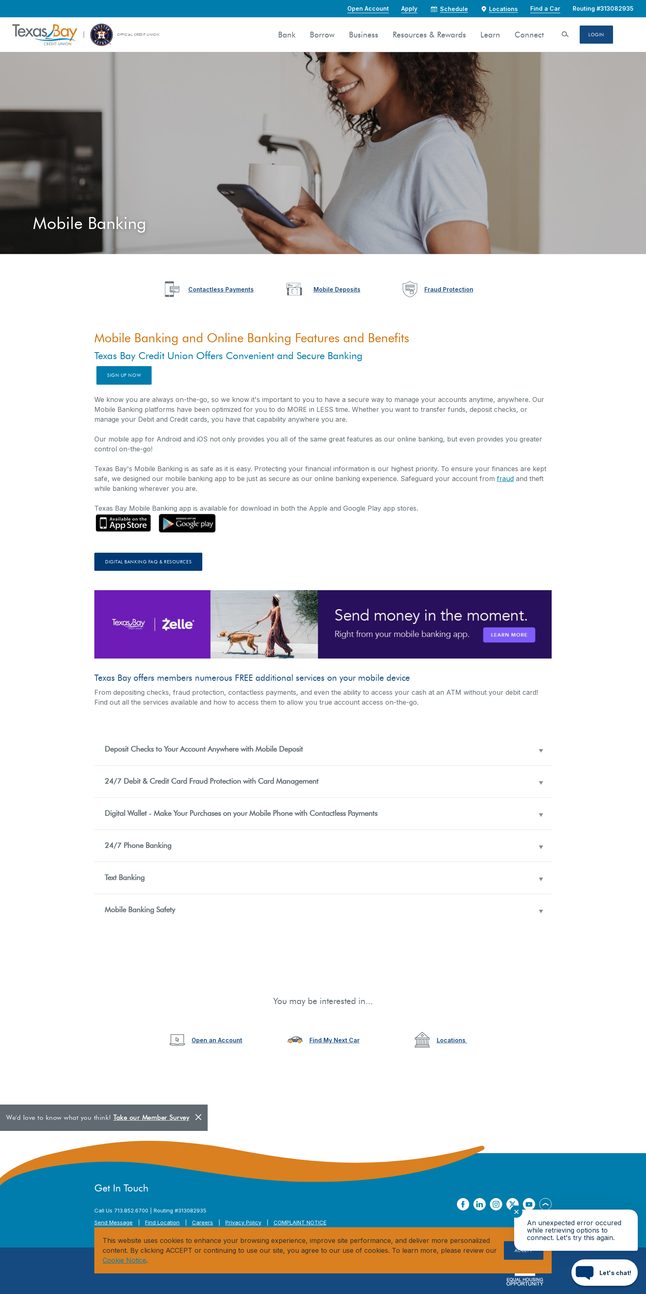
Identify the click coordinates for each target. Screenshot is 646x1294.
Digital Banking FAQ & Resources (148, 562)
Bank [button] (286, 35)
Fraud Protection (448, 289)
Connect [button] (529, 35)
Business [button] (363, 35)
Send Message (113, 1222)
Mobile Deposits (337, 289)
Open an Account (217, 1040)
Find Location (162, 1222)
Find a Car (545, 8)
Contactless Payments (221, 289)
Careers (202, 1222)
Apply (409, 8)
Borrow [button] (322, 35)
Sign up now (124, 375)
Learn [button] (490, 35)
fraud (505, 478)
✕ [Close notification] (516, 1212)
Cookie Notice (124, 1260)
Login (596, 34)
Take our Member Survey (151, 1117)
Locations (452, 1040)
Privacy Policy (243, 1222)
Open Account (368, 8)
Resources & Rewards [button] (429, 35)
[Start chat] (604, 1272)
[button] (323, 749)
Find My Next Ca (333, 1040)
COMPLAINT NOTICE (300, 1222)
